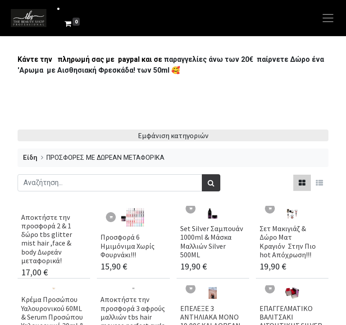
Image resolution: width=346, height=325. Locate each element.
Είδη (30, 158)
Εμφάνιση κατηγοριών (173, 135)
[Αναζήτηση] (211, 182)
